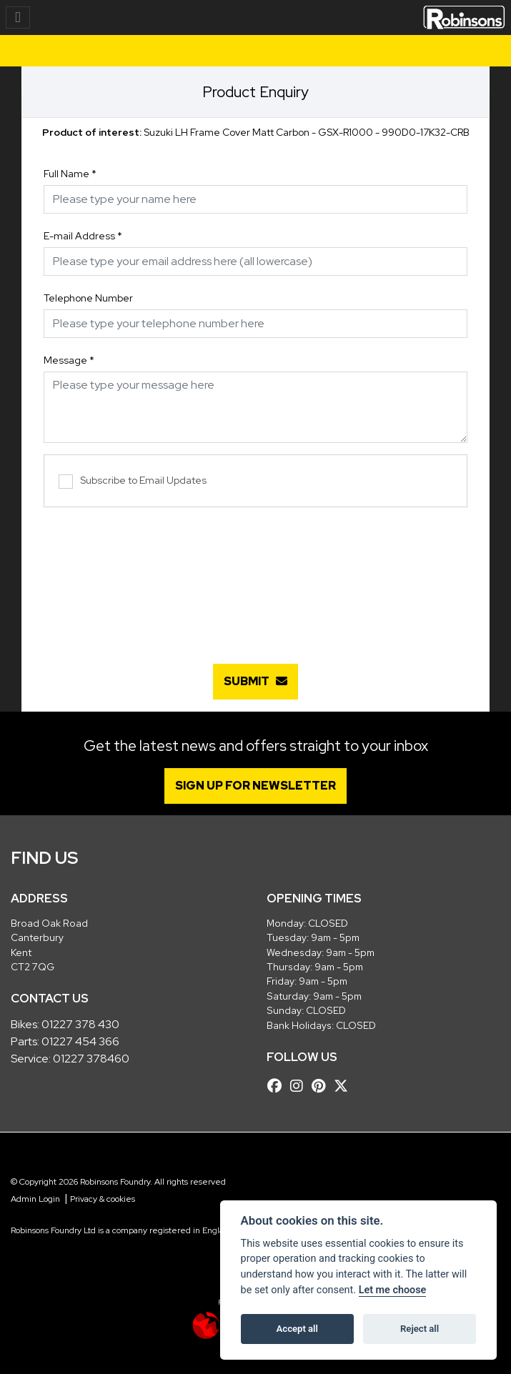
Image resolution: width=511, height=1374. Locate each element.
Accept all (297, 1328)
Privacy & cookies (102, 1199)
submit (255, 681)
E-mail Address (83, 235)
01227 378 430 (80, 1024)
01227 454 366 (80, 1041)
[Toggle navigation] (18, 17)
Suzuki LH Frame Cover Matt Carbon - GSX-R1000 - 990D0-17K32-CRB (256, 132)
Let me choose (393, 1290)
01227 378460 (91, 1058)
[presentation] (255, 578)
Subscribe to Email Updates (133, 481)
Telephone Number (88, 298)
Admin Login (35, 1199)
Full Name (70, 173)
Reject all (419, 1328)
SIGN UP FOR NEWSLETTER (255, 785)
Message (69, 360)
